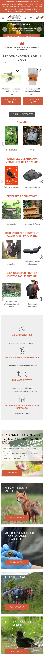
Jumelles (11, 264)
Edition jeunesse (11, 187)
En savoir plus (17, 518)
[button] (25, 18)
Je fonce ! (12, 473)
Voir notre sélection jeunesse (21, 37)
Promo (33, 150)
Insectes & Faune (32, 224)
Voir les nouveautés (22, 114)
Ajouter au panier (11, 101)
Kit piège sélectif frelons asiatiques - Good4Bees (33, 91)
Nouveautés (11, 150)
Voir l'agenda (17, 607)
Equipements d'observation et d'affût (11, 304)
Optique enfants (32, 187)
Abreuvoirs (11, 224)
